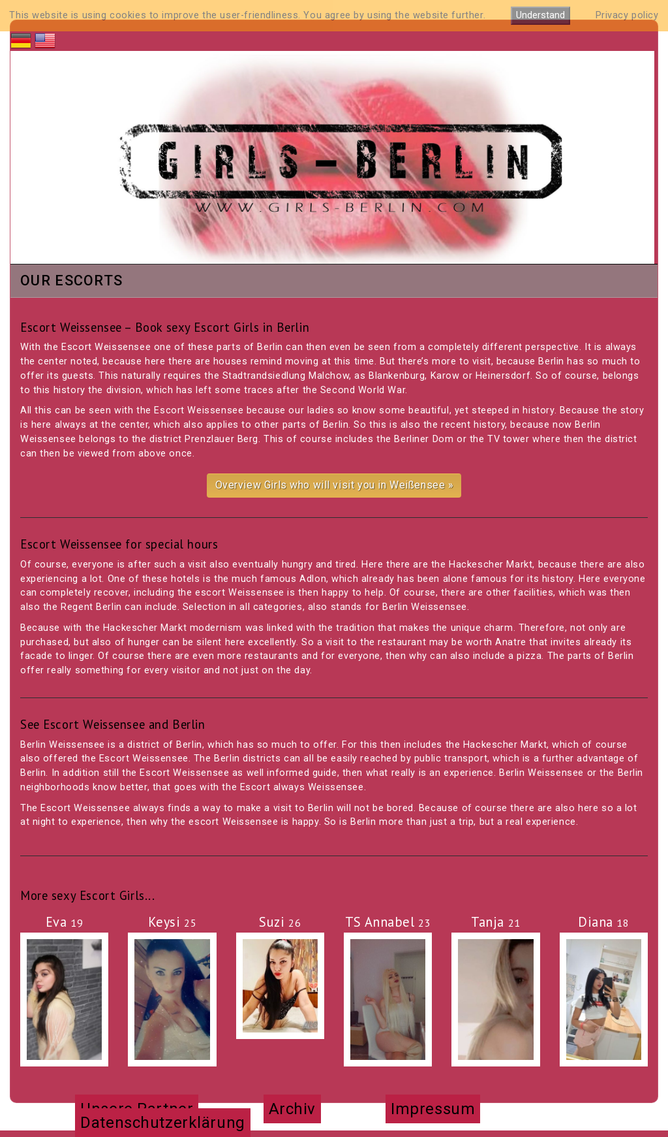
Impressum (433, 1109)
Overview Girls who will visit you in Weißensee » (334, 485)
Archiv (292, 1109)
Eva (65, 922)
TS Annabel (388, 922)
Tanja (496, 922)
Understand (540, 15)
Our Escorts (71, 281)
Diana (604, 922)
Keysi (172, 922)
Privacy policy (627, 15)
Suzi (280, 922)
